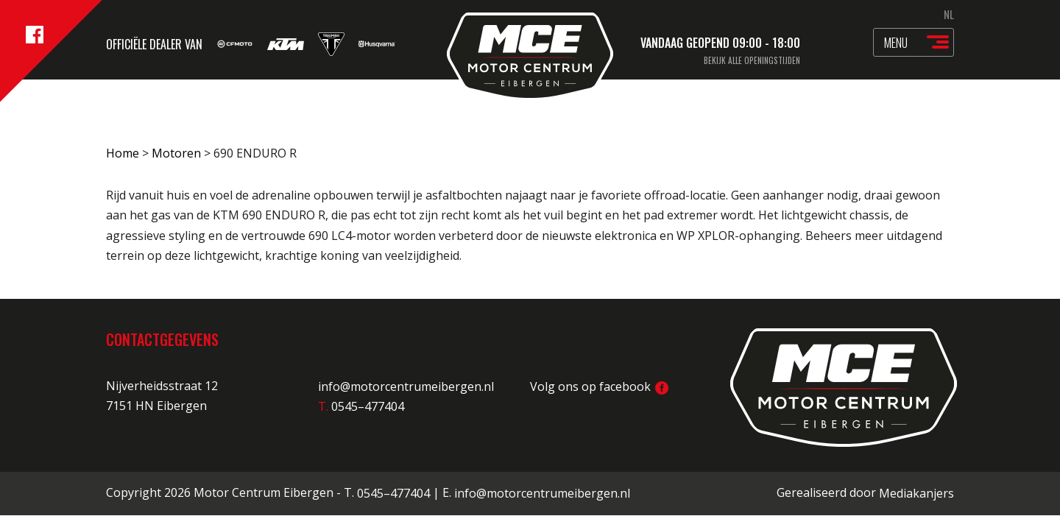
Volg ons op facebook (599, 386)
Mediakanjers (916, 494)
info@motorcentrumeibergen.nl (406, 386)
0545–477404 (393, 494)
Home (122, 153)
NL (949, 14)
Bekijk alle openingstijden (752, 60)
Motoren (176, 153)
